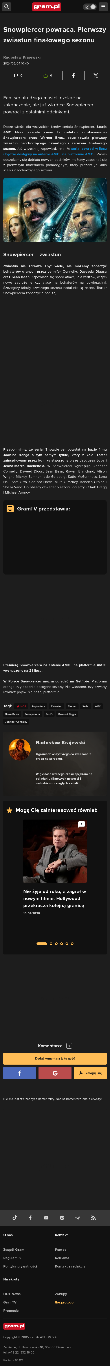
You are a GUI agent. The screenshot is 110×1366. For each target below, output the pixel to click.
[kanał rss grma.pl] (94, 1218)
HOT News (12, 1293)
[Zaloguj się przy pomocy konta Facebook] (19, 1073)
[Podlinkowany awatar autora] (20, 750)
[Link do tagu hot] (21, 706)
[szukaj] (6, 6)
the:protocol (64, 1302)
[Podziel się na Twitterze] (96, 75)
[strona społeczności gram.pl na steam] (78, 1218)
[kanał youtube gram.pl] (47, 1218)
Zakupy (61, 1293)
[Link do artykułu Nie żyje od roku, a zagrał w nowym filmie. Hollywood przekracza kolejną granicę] (55, 878)
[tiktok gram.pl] (15, 1218)
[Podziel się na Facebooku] (73, 75)
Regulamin (12, 1257)
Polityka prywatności (20, 1266)
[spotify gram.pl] (62, 1218)
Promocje (11, 1310)
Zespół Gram (13, 1249)
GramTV (9, 1302)
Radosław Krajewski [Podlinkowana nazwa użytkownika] (22, 57)
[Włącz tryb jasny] (90, 7)
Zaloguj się (94, 1073)
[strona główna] (47, 6)
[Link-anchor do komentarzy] (18, 75)
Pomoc (60, 1249)
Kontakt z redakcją (70, 1266)
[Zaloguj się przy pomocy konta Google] (55, 1073)
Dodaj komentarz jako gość (55, 1058)
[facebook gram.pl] (31, 1218)
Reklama (62, 1257)
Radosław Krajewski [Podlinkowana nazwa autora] (61, 742)
